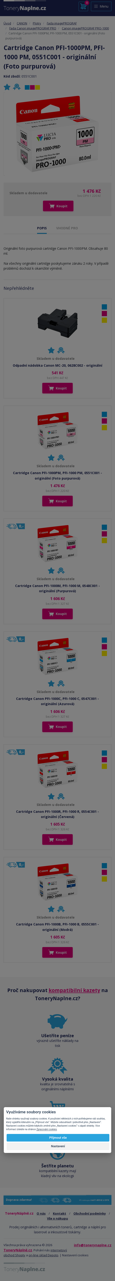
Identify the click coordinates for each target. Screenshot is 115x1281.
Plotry (37, 23)
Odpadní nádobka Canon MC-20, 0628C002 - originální (57, 365)
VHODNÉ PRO (67, 228)
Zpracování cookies (46, 1129)
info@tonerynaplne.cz (92, 1245)
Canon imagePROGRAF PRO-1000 (85, 28)
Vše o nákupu (57, 1218)
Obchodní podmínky (89, 1213)
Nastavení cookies (75, 1255)
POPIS (42, 228)
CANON (22, 23)
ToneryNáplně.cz (18, 1250)
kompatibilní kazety (74, 990)
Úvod (7, 23)
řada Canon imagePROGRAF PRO (32, 28)
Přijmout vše (58, 1137)
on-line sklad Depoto (43, 1255)
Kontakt (59, 1213)
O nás (41, 1213)
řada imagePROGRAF (62, 23)
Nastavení (58, 1146)
